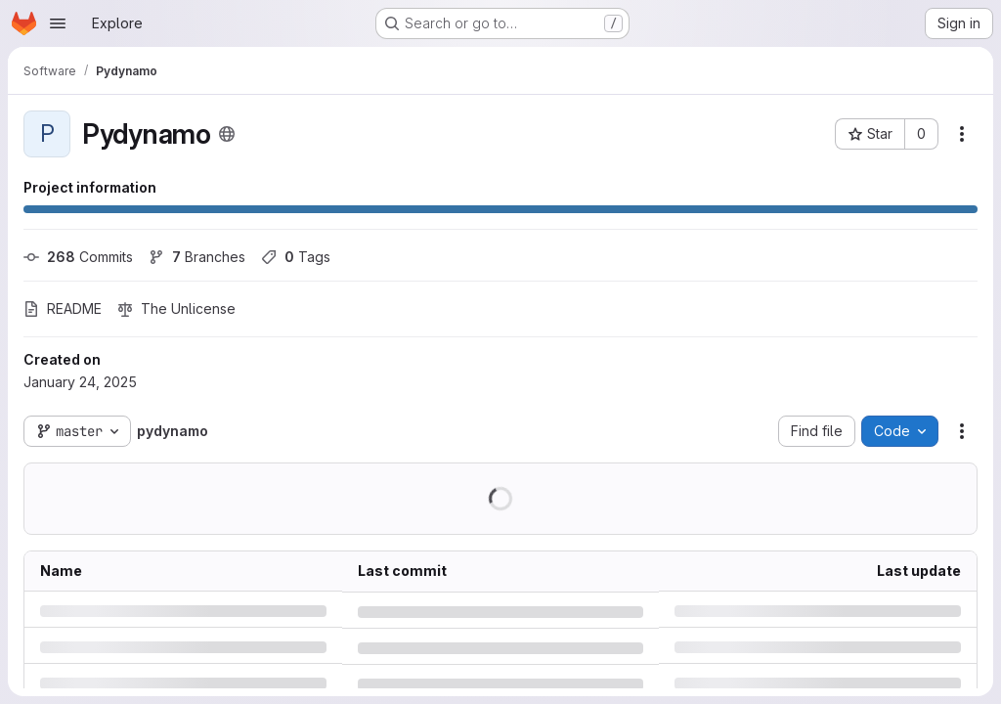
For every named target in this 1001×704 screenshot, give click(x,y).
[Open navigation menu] (57, 23)
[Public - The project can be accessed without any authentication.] (227, 134)
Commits (78, 256)
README (62, 308)
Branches (197, 256)
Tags (295, 256)
